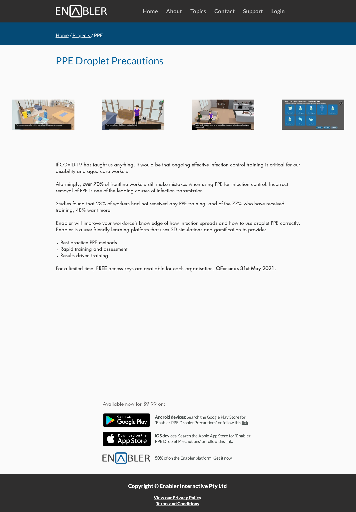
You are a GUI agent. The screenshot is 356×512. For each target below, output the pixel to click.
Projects (81, 35)
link (245, 422)
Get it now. (223, 458)
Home (62, 35)
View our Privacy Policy (177, 497)
